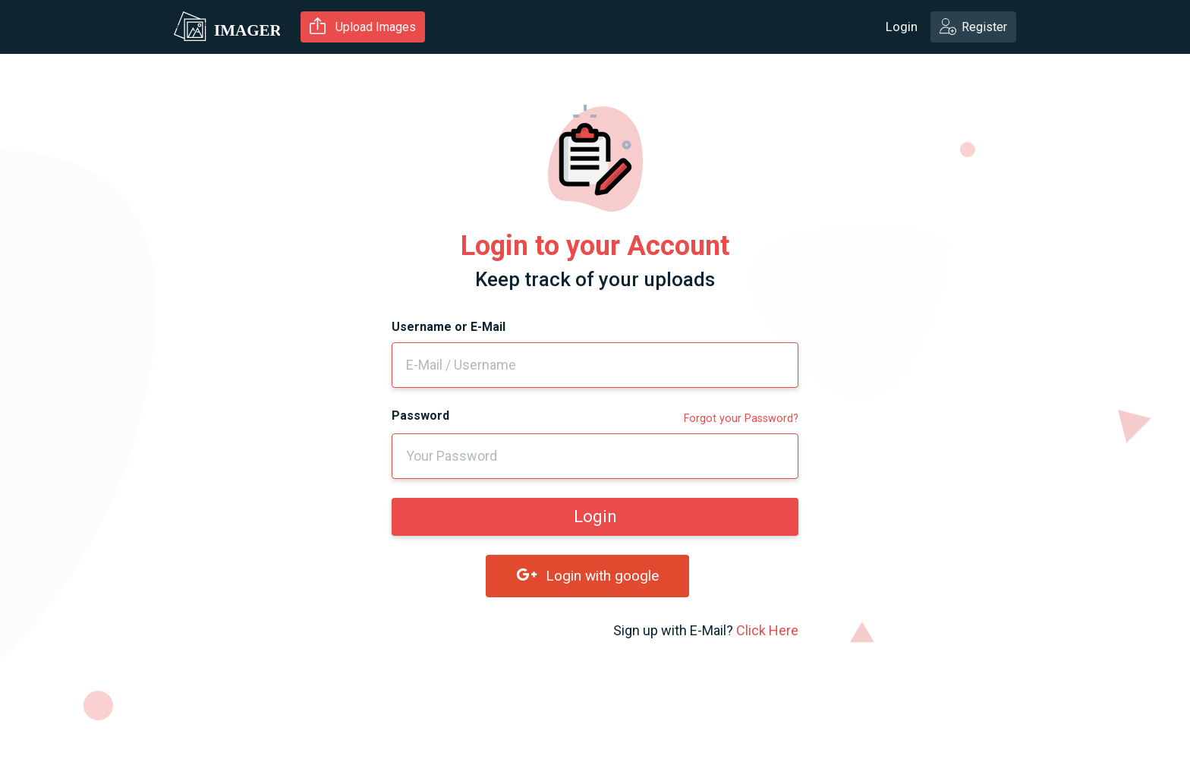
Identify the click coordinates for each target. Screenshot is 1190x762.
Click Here (767, 630)
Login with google (587, 575)
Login (902, 26)
